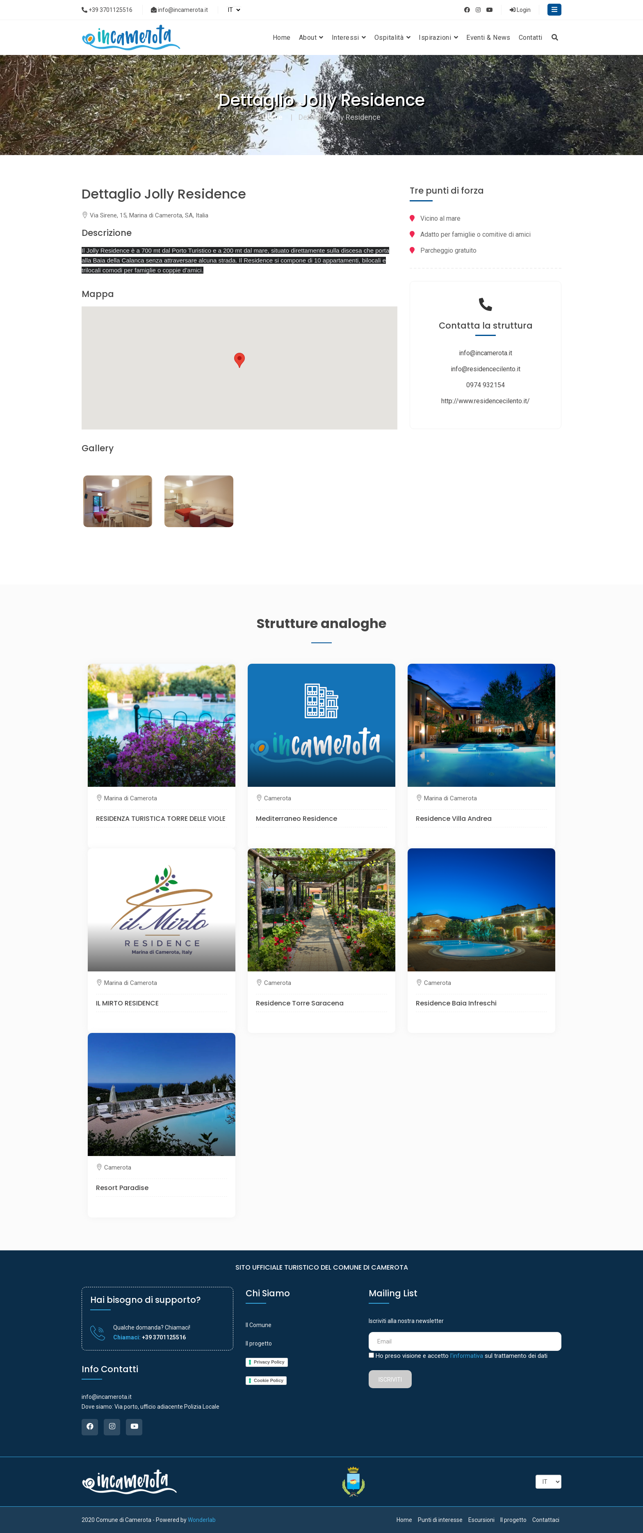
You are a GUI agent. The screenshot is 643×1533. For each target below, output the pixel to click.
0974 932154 (485, 385)
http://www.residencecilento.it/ (485, 401)
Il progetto (259, 1343)
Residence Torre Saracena (300, 1003)
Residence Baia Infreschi (456, 1003)
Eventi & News (488, 37)
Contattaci (545, 1520)
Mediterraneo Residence (296, 818)
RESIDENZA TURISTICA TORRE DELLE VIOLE (161, 818)
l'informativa (466, 1356)
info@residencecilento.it (485, 369)
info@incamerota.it (179, 10)
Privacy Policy (269, 1361)
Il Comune (258, 1325)
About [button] (311, 37)
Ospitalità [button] (392, 37)
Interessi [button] (349, 37)
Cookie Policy (268, 1380)
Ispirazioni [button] (438, 37)
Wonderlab (202, 1520)
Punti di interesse (440, 1520)
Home (282, 37)
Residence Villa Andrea (454, 818)
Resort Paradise (122, 1188)
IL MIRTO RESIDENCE (127, 1003)
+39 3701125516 (107, 10)
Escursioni (481, 1520)
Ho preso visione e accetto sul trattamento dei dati (461, 1355)
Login (520, 10)
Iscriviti (390, 1379)
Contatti (531, 37)
